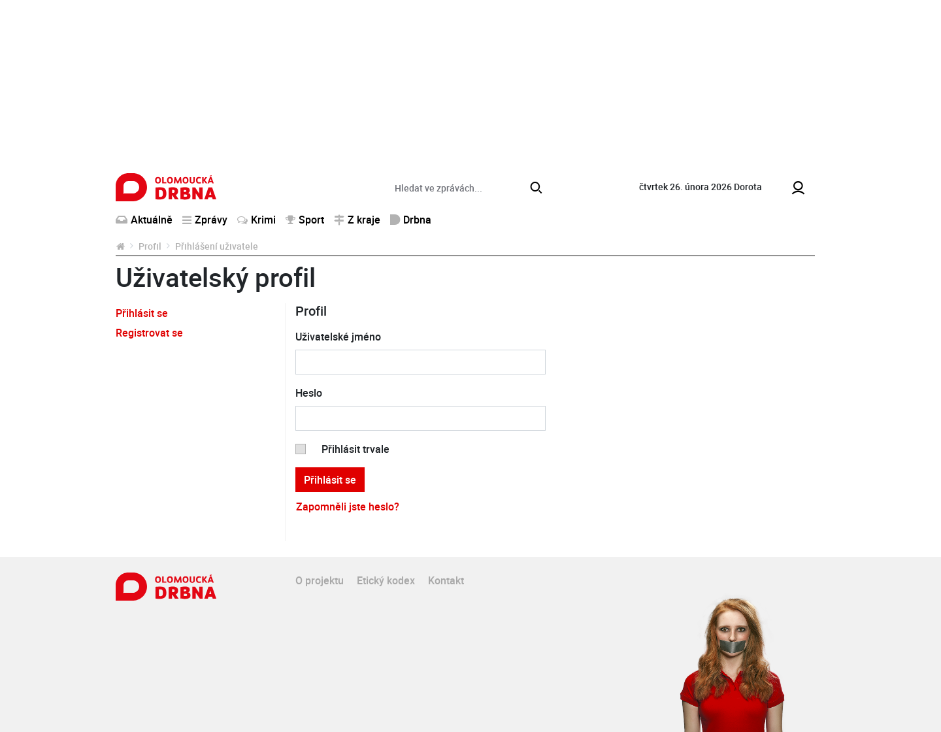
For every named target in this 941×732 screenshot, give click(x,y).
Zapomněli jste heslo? (347, 506)
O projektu (319, 580)
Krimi (256, 219)
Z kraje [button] (357, 219)
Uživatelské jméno (338, 336)
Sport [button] (305, 219)
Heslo (308, 393)
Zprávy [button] (204, 219)
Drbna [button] (410, 219)
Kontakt (446, 580)
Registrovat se (149, 332)
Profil (150, 246)
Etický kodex (386, 580)
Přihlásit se (142, 313)
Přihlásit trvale (355, 449)
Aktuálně (144, 219)
